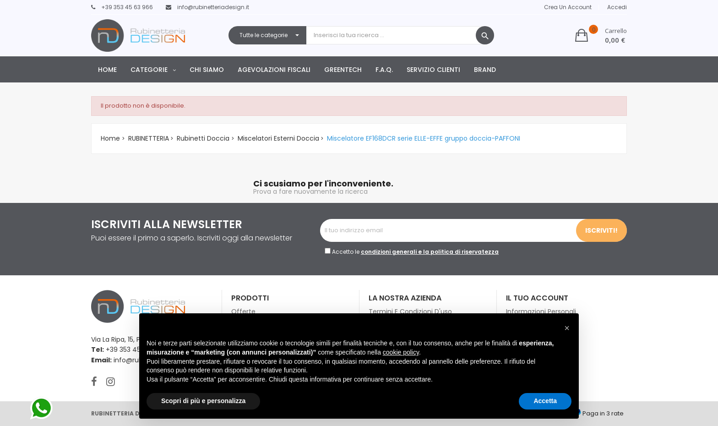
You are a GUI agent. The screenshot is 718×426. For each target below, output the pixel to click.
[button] (601, 35)
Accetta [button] (545, 400)
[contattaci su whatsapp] (41, 408)
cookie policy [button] (401, 352)
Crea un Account (568, 7)
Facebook (94, 382)
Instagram (110, 382)
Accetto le (415, 252)
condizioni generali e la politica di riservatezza (430, 252)
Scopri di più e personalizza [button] (203, 400)
